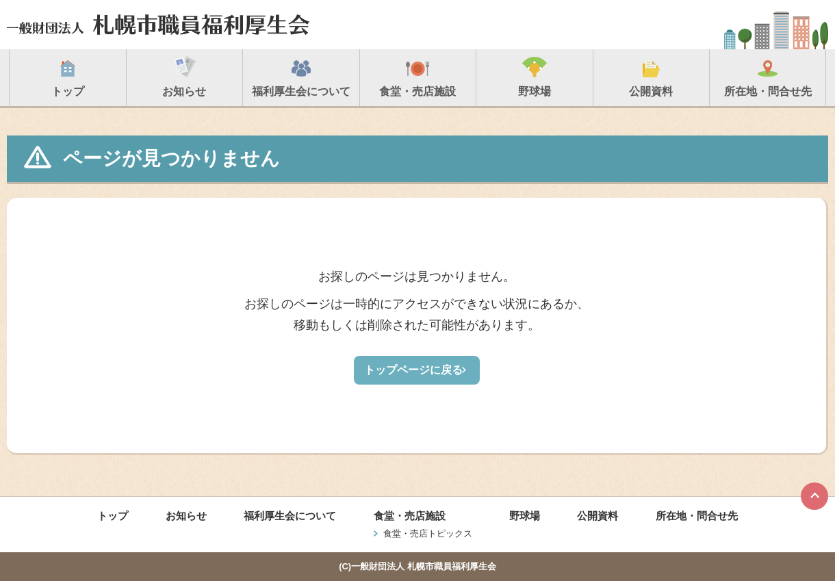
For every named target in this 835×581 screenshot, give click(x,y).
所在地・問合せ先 (697, 515)
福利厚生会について (290, 515)
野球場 (524, 515)
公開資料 (597, 515)
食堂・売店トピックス (427, 533)
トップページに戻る (413, 370)
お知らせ (186, 515)
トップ (112, 515)
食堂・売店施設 (410, 515)
